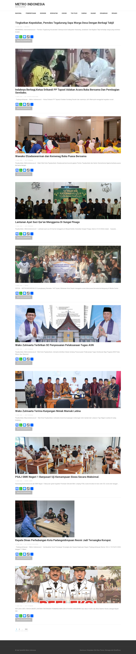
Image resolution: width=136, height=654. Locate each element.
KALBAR (93, 13)
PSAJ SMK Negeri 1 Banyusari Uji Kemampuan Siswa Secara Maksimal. (57, 476)
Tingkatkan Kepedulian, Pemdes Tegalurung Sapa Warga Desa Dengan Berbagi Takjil (64, 22)
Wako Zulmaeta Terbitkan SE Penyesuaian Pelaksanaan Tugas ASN (54, 345)
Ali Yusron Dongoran (31, 96)
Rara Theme (100, 650)
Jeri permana (29, 160)
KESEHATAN (54, 13)
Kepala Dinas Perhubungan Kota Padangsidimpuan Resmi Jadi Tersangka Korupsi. (63, 540)
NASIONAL (18, 13)
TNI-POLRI (74, 13)
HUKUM (64, 13)
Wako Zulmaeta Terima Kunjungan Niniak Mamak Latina (48, 411)
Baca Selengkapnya (24, 40)
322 (26, 629)
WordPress (117, 650)
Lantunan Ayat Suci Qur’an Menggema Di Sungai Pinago (47, 222)
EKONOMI (43, 13)
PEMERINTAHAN (31, 13)
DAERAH (84, 13)
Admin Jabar (29, 481)
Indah (26, 285)
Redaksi (114, 13)
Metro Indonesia (30, 4)
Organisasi (104, 13)
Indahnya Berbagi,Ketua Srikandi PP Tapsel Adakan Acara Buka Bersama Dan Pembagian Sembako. (67, 91)
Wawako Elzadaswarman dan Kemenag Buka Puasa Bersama (50, 156)
